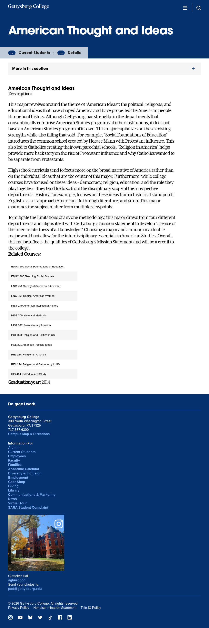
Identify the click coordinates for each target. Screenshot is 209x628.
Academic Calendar (23, 469)
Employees (17, 456)
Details (74, 52)
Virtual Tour (17, 503)
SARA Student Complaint (28, 507)
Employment (18, 477)
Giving (13, 486)
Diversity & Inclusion (24, 473)
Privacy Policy (18, 607)
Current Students (34, 52)
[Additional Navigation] (185, 7)
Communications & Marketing (32, 494)
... (11, 53)
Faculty (14, 460)
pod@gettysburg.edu (25, 589)
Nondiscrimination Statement (55, 607)
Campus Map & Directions (29, 434)
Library (14, 490)
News (12, 499)
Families (15, 464)
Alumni (14, 447)
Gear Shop (16, 482)
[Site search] (198, 7)
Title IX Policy (91, 607)
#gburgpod (17, 580)
